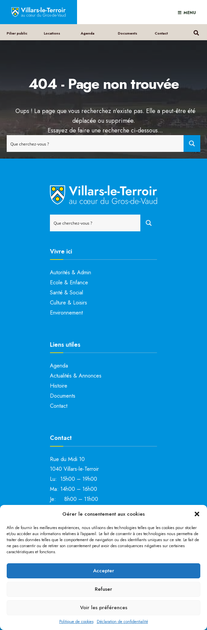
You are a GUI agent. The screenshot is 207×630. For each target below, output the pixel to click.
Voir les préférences (103, 607)
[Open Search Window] (196, 32)
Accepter (103, 570)
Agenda (87, 33)
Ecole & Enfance (69, 282)
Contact (161, 33)
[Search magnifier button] (192, 143)
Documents (127, 33)
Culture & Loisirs (68, 302)
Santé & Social (66, 292)
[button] (197, 514)
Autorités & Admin (70, 272)
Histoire (58, 386)
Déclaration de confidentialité (122, 622)
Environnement (66, 313)
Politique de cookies (76, 622)
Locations (52, 33)
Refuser (103, 589)
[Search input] (95, 143)
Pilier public (17, 33)
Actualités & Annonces (75, 376)
